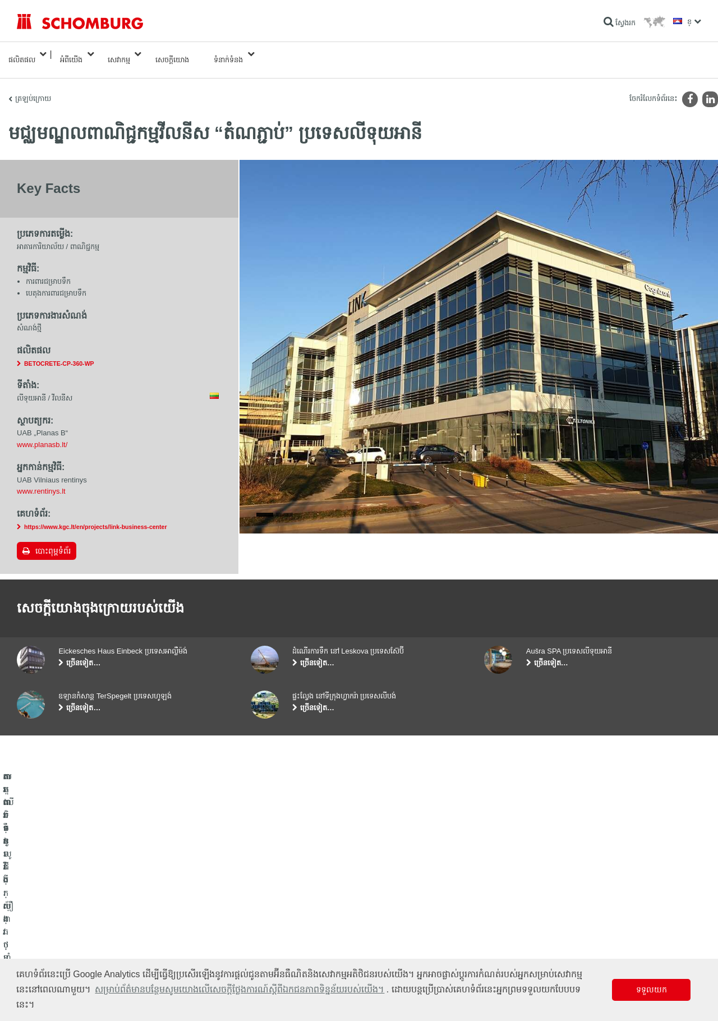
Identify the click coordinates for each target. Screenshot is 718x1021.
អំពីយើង (71, 54)
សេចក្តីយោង (172, 54)
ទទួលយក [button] (651, 989)
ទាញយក (262, 923)
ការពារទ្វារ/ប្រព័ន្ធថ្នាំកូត (47, 940)
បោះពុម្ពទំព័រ (53, 539)
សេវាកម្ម (119, 54)
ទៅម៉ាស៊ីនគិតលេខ (275, 906)
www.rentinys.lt (41, 480)
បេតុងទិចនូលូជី (37, 957)
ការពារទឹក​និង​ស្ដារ (40, 906)
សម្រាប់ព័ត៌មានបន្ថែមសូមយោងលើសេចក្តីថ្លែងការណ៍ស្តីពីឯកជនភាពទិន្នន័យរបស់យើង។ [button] (239, 989)
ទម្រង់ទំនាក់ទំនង (273, 940)
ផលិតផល (21, 54)
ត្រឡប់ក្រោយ (33, 87)
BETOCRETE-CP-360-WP (59, 352)
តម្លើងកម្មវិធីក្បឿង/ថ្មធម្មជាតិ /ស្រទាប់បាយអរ (75, 923)
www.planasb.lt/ (42, 433)
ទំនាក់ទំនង (228, 54)
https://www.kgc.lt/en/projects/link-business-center (95, 515)
